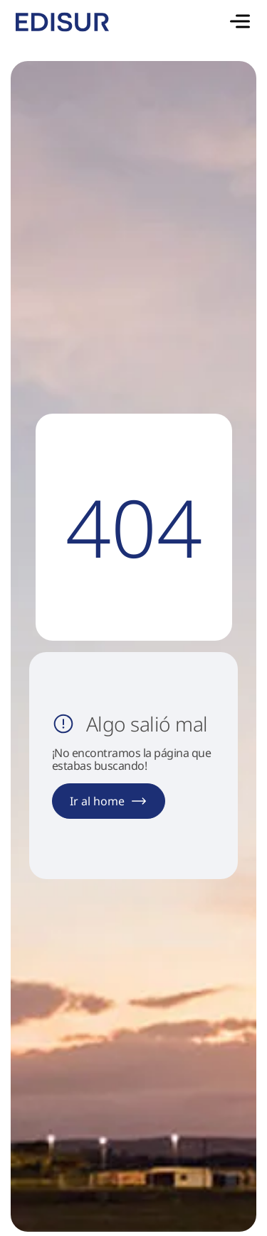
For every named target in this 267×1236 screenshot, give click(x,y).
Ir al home (108, 801)
